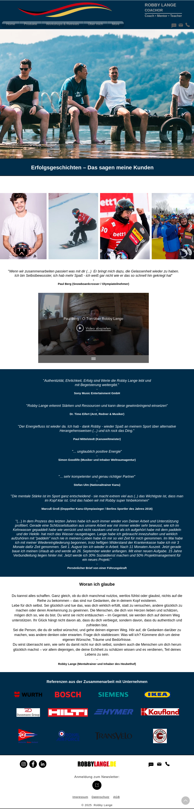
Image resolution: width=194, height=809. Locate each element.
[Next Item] (190, 226)
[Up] (185, 800)
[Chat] (174, 25)
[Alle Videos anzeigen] (93, 359)
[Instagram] (23, 764)
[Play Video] (93, 328)
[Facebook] (33, 764)
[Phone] (187, 24)
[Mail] (180, 25)
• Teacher (175, 15)
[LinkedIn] (42, 764)
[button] (31, 24)
